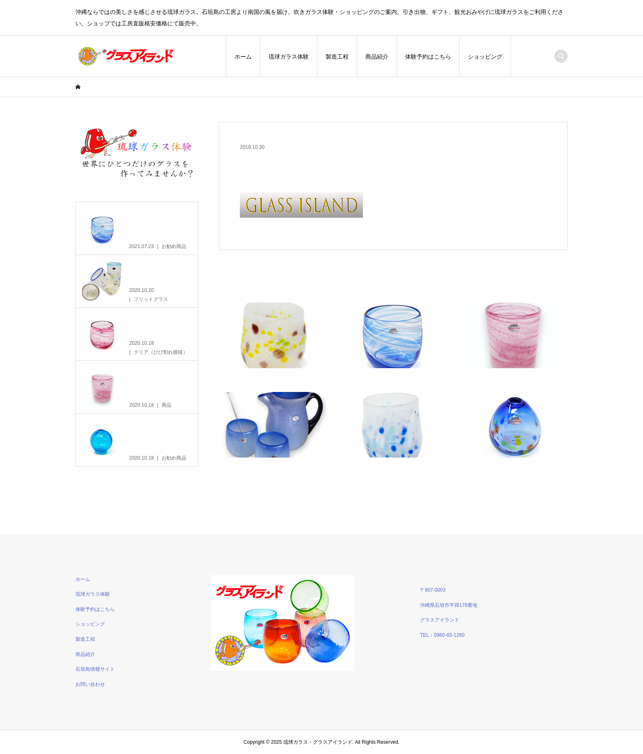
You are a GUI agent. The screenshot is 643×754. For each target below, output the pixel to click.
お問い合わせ (90, 684)
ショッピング (485, 56)
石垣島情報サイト (95, 669)
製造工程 (337, 56)
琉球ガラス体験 (289, 56)
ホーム (243, 56)
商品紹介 (376, 56)
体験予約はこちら (428, 56)
